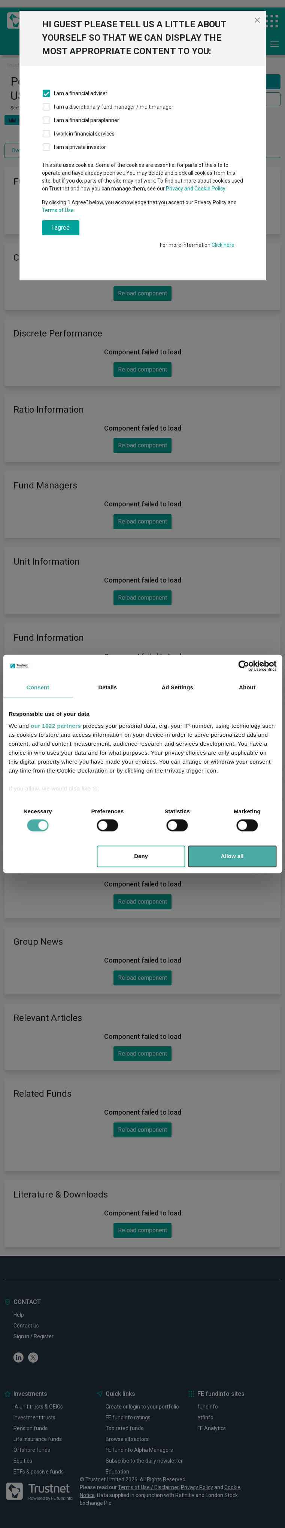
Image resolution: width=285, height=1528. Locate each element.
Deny (141, 856)
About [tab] (247, 687)
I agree (60, 227)
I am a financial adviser (80, 93)
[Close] (257, 20)
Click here (223, 245)
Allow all (232, 856)
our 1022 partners (56, 726)
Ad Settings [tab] (177, 687)
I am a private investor (80, 147)
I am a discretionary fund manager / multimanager (113, 107)
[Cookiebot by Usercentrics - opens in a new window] (243, 665)
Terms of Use (58, 210)
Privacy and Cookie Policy (195, 189)
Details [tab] (107, 687)
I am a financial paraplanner (86, 120)
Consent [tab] (38, 687)
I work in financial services (84, 133)
